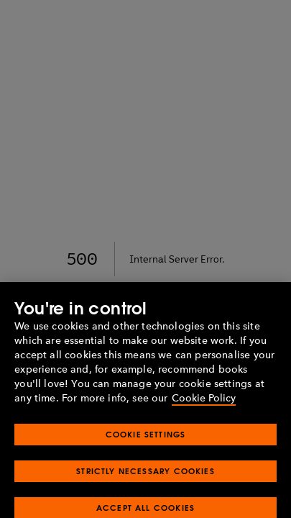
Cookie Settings (146, 441)
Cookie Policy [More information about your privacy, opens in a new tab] (204, 405)
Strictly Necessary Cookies (145, 478)
